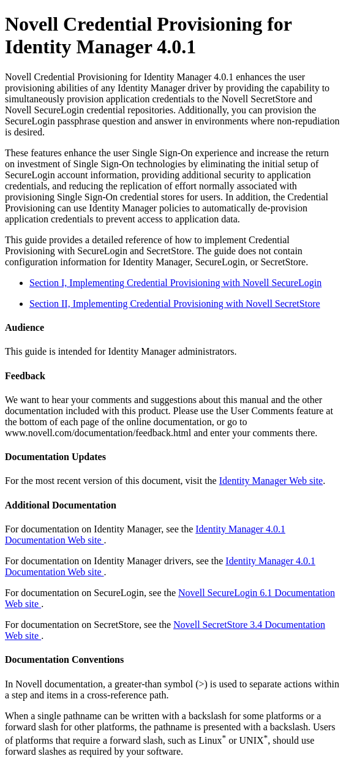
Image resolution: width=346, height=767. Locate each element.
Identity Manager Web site (271, 480)
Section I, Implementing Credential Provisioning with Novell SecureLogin (175, 283)
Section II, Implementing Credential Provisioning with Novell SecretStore (174, 303)
